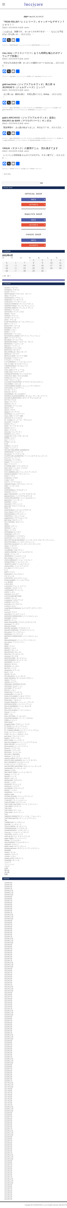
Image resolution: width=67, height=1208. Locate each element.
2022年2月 (8, 983)
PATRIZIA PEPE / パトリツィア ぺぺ (18, 704)
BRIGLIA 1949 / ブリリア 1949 (15, 356)
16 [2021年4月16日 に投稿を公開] (42, 265)
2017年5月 (8, 1097)
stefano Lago (9, 794)
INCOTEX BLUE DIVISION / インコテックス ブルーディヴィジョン (29, 540)
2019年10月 (8, 1039)
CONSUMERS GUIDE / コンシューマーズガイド (22, 386)
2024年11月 (8, 917)
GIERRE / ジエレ (10, 502)
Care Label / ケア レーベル (14, 370)
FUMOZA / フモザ (11, 478)
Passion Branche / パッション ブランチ (19, 702)
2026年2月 (8, 887)
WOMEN (7, 850)
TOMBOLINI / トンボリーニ (14, 822)
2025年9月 (8, 897)
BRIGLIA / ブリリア (11, 354)
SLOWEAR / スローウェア (14, 788)
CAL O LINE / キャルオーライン (16, 364)
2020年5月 (8, 1025)
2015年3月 (8, 1149)
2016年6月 (8, 1119)
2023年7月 (8, 949)
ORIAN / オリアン (11, 682)
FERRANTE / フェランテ (13, 452)
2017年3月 (8, 1101)
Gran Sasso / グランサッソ (14, 512)
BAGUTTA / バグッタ (12, 326)
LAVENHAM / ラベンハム (13, 590)
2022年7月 (8, 973)
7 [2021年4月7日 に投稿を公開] (24, 263)
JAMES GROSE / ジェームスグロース (18, 552)
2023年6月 (8, 951)
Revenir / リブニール (12, 748)
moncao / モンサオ (11, 656)
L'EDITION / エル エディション (16, 578)
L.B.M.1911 (8, 584)
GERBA (7, 488)
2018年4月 (8, 1075)
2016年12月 (8, 1107)
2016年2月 (8, 1127)
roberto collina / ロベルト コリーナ (17, 758)
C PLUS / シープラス (12, 360)
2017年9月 (8, 1089)
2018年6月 (8, 1071)
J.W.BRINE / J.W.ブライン (14, 550)
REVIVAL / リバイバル (12, 752)
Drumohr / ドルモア (11, 422)
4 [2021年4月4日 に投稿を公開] (60, 260)
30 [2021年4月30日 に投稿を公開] (42, 271)
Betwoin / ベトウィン (12, 346)
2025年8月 (8, 899)
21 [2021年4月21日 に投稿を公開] (25, 268)
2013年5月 (8, 1193)
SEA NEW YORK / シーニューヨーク (18, 772)
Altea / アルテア (10, 296)
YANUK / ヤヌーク (15, 168)
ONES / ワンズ (10, 680)
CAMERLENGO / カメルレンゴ (16, 366)
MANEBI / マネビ (10, 618)
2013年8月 (8, 1187)
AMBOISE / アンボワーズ (13, 300)
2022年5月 (8, 977)
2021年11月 (8, 989)
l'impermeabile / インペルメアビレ (17, 580)
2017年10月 (8, 1087)
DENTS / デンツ (10, 404)
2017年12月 (8, 1083)
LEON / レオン (9, 592)
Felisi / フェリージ (11, 448)
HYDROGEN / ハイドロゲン (14, 536)
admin (26, 27)
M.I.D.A (7, 610)
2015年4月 (8, 1147)
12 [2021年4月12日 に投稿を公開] (7, 265)
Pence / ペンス (10, 712)
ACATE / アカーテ (11, 288)
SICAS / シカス (10, 782)
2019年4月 (8, 1051)
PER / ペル (8, 714)
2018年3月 (8, 1077)
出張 (6, 868)
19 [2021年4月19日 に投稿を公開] (7, 268)
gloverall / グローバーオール (14, 506)
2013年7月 (8, 1189)
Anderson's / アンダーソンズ (15, 302)
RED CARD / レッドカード (14, 740)
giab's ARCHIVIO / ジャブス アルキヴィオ (22, 108)
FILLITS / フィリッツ (12, 458)
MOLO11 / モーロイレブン (14, 654)
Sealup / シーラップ (11, 774)
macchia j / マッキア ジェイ (14, 614)
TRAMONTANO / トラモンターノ (16, 830)
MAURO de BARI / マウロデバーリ (45, 138)
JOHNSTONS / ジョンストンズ (16, 562)
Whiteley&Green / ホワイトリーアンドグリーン (22, 848)
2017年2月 (8, 1103)
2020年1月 (8, 1033)
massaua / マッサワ (11, 624)
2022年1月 (8, 985)
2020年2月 (8, 1031)
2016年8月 (8, 1115)
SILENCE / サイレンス (12, 784)
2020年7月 (8, 1021)
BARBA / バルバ (10, 330)
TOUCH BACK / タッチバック (15, 826)
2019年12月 (8, 1035)
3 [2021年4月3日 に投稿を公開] (51, 260)
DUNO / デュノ (10, 424)
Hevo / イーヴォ (10, 530)
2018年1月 (8, 1081)
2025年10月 (8, 895)
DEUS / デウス (9, 410)
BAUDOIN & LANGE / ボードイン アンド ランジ (22, 336)
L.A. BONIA (8, 582)
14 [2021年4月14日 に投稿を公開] (25, 265)
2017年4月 (8, 1099)
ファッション (9, 864)
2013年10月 (8, 1183)
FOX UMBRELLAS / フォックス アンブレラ (20, 472)
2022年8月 (8, 971)
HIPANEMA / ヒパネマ (12, 532)
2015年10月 (8, 1135)
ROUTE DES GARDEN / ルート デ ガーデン (20, 760)
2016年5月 (8, 1121)
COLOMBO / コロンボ (12, 384)
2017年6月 (8, 1095)
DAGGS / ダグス (10, 392)
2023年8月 (8, 947)
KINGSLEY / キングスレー (14, 574)
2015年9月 (8, 1137)
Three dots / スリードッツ (14, 812)
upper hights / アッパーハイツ (15, 838)
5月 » (9, 276)
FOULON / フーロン (11, 470)
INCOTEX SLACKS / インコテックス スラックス (22, 544)
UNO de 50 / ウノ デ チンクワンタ (17, 836)
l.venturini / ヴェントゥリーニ (15, 586)
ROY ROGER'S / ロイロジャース (16, 762)
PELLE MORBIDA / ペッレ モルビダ (17, 706)
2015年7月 (8, 1141)
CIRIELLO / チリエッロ (13, 378)
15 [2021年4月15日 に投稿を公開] (33, 265)
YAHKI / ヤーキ (10, 852)
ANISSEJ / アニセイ (11, 310)
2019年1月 (8, 1057)
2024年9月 (8, 921)
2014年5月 (8, 1169)
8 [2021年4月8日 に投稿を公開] (33, 263)
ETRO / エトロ (9, 442)
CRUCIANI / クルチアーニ (14, 388)
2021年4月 (8, 1003)
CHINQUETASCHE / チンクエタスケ (18, 374)
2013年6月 (8, 1191)
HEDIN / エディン (11, 526)
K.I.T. (6, 570)
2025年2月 (8, 911)
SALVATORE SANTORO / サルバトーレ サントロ (22, 766)
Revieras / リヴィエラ (12, 750)
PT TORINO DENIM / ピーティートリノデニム (21, 730)
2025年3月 (8, 909)
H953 (6, 524)
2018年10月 (8, 1063)
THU (6, 814)
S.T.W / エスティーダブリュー (15, 764)
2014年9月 (8, 1161)
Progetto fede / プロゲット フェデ (17, 724)
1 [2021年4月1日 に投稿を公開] (33, 260)
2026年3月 (8, 885)
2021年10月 (8, 991)
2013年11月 (8, 1181)
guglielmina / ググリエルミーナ (16, 518)
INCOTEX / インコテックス (14, 538)
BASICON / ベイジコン (13, 334)
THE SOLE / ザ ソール (12, 810)
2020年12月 (8, 1011)
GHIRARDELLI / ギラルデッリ (15, 490)
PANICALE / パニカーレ (13, 692)
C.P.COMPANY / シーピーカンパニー (18, 362)
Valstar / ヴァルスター (12, 840)
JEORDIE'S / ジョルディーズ (44, 108)
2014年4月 (8, 1171)
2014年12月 (8, 1155)
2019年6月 (8, 1047)
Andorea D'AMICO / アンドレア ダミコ (18, 304)
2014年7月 (8, 1165)
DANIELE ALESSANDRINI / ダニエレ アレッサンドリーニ (26, 396)
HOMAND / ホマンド (12, 534)
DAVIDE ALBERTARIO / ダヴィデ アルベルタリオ (22, 398)
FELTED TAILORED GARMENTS (16, 450)
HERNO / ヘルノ (10, 528)
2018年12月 (8, 1059)
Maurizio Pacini (10, 626)
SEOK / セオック (10, 778)
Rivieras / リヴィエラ (12, 756)
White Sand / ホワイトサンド (15, 846)
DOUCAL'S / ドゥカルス (13, 418)
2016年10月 (8, 1111)
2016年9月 (8, 1113)
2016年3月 (8, 1125)
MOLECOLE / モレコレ (13, 652)
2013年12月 (8, 1179)
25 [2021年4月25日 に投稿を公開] (60, 268)
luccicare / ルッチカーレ (13, 604)
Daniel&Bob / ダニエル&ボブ (15, 394)
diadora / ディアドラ (12, 412)
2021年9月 (8, 993)
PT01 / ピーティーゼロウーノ (15, 732)
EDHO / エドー (10, 428)
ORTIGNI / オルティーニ (13, 686)
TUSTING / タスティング (13, 834)
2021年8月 (8, 995)
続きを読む (27, 34)
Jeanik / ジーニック (11, 554)
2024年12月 (8, 915)
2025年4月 (8, 907)
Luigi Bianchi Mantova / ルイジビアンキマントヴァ (23, 608)
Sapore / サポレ (10, 770)
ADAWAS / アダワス (12, 290)
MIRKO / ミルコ (10, 648)
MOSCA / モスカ (10, 664)
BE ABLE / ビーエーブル (13, 340)
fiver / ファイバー (10, 464)
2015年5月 (8, 1145)
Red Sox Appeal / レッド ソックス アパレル (20, 742)
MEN (6, 638)
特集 (6, 874)
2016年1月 (8, 1129)
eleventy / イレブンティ (13, 432)
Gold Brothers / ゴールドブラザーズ (17, 510)
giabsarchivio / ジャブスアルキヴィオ (18, 496)
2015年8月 (8, 1139)
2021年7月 (8, 997)
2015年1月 (8, 1153)
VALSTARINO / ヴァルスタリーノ (16, 842)
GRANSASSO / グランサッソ (15, 514)
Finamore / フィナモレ (12, 460)
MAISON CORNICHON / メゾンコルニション (21, 616)
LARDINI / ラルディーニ (13, 588)
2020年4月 (8, 1027)
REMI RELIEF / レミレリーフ (18, 45)
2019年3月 (8, 1053)
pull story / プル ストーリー (14, 736)
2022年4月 (8, 979)
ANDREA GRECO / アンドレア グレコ (18, 308)
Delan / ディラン (10, 402)
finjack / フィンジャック (13, 462)
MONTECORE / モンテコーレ (15, 658)
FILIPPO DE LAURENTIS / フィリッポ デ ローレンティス (25, 456)
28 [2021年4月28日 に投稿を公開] (25, 271)
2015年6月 (8, 1143)
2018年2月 (8, 1079)
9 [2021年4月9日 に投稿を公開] (42, 263)
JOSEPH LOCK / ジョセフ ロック (17, 564)
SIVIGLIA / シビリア (11, 786)
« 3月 (4, 276)
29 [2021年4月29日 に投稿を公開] (33, 271)
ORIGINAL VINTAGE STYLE (15, 684)
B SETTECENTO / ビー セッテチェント (19, 322)
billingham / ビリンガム (13, 348)
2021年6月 (8, 999)
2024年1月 (8, 937)
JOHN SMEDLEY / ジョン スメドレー (18, 560)
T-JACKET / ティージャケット (15, 800)
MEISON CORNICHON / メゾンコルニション (21, 636)
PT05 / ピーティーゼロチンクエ (16, 734)
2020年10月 (8, 1015)
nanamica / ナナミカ (12, 670)
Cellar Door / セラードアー (14, 372)
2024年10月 (8, 919)
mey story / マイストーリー (18, 76)
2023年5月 (8, 953)
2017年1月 (8, 1105)
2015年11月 (8, 1133)
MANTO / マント (10, 620)
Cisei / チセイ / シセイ (12, 380)
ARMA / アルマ (10, 314)
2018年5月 (8, 1073)
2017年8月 (8, 1091)
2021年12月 (8, 987)
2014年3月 (8, 1173)
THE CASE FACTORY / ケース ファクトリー (21, 804)
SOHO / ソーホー (10, 790)
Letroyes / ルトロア (11, 594)
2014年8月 (8, 1163)
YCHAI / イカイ (10, 856)
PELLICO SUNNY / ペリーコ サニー (17, 710)
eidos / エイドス (10, 430)
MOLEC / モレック (11, 650)
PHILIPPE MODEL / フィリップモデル (18, 718)
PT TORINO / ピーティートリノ (16, 728)
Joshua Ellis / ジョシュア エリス (16, 566)
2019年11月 (8, 1037)
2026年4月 (8, 883)
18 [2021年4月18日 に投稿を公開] (60, 265)
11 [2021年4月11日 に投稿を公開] (60, 263)
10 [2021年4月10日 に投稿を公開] (51, 263)
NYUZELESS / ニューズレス (15, 676)
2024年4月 (8, 931)
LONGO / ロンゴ (10, 598)
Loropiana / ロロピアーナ (13, 600)
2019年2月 (8, 1055)
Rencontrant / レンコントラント (16, 746)
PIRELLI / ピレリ (10, 720)
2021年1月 (8, 1009)
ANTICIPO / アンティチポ (14, 312)
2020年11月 (8, 1013)
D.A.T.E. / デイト (10, 390)
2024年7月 (8, 925)
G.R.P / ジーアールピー (13, 482)
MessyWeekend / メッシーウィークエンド (20, 640)
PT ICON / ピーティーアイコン (16, 726)
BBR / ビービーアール (12, 338)
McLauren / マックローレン (14, 632)
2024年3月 (8, 933)
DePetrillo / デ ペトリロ (13, 406)
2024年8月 (8, 923)
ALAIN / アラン (10, 292)
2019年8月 (8, 1043)
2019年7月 (8, 1045)
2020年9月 (8, 1017)
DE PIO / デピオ (10, 400)
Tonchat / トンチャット (13, 824)
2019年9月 (8, 1041)
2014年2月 (8, 1175)
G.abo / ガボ (9, 480)
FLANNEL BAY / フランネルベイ (16, 466)
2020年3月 (8, 1029)
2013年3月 (8, 1197)
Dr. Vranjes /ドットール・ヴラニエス (18, 420)
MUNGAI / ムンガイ (11, 666)
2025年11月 (8, 893)
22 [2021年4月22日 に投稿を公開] (33, 268)
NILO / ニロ (8, 672)
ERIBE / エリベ (10, 438)
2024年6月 (8, 927)
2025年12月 (8, 891)
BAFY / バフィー (10, 324)
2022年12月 (8, 963)
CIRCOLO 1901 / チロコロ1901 (16, 376)
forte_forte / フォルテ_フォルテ (16, 468)
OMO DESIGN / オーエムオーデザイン (18, 678)
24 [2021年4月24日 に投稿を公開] (51, 268)
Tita (5, 820)
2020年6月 (8, 1023)
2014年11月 (8, 1157)
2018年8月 (8, 1067)
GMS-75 (7, 508)
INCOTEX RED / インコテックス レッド (19, 542)
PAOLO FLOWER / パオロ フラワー (17, 696)
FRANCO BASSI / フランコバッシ (17, 474)
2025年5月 (8, 905)
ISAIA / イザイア (10, 546)
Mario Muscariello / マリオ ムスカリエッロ (20, 622)
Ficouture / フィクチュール (14, 454)
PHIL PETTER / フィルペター (15, 716)
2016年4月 (8, 1123)
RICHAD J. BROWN (11, 754)
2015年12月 (8, 1131)
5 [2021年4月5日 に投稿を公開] (6, 263)
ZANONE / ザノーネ (11, 860)
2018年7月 (8, 1069)
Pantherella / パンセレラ (13, 694)
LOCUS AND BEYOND (13, 596)
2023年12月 (8, 939)
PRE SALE (8, 722)
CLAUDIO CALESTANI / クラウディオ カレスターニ (23, 382)
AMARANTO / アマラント (14, 298)
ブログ (6, 866)
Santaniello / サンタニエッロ (15, 768)
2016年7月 (8, 1117)
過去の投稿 (6, 174)
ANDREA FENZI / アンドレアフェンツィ (19, 306)
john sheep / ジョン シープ (14, 558)
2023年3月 (8, 957)
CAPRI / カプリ (10, 368)
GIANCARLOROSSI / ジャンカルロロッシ (20, 498)
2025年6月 (8, 903)
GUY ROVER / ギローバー (14, 522)
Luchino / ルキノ (10, 606)
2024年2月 (8, 935)
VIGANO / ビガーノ (11, 844)
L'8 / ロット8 (9, 576)
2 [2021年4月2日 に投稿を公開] (42, 260)
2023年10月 (8, 943)
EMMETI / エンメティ (12, 434)
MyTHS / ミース (10, 668)
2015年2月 (8, 1151)
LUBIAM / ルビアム (11, 602)
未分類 (29, 76)
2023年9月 (8, 945)
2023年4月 (8, 955)
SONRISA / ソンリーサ (13, 792)
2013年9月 (8, 1185)
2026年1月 (8, 889)
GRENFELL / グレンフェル (14, 516)
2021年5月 (8, 1001)
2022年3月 (8, 981)
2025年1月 (8, 913)
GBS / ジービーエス (11, 486)
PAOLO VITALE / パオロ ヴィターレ (17, 698)
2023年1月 (8, 961)
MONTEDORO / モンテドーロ (15, 660)
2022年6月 (8, 975)
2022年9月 (8, 969)
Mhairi (6, 644)
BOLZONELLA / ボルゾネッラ (15, 352)
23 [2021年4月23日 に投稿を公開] (42, 268)
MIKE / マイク (9, 646)
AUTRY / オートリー (12, 318)
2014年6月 (8, 1167)
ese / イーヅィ (9, 440)
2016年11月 (8, 1109)
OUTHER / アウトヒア (12, 688)
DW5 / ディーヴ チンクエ (13, 426)
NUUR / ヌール (10, 674)
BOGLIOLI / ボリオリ (12, 350)
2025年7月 (8, 901)
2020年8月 (8, 1019)
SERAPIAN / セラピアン (13, 780)
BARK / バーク (9, 332)
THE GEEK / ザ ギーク (12, 806)
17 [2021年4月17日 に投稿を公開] (51, 265)
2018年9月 (8, 1065)
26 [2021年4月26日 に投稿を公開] (7, 271)
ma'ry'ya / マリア (10, 612)
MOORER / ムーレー (12, 662)
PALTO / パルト (10, 690)
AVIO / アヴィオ (10, 320)
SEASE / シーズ (10, 776)
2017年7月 (8, 1093)
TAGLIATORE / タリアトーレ (15, 802)
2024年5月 (8, 929)
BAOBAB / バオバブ (11, 328)
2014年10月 (8, 1159)
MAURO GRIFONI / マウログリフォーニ (19, 630)
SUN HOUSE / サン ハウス (14, 798)
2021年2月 (8, 1007)
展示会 (6, 870)
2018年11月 (8, 1061)
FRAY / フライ (9, 476)
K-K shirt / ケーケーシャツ (14, 568)
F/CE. (6, 444)
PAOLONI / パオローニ (12, 700)
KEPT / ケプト (9, 572)
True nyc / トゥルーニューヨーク (16, 832)
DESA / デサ (9, 408)
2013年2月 (8, 1199)
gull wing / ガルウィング (13, 520)
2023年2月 (8, 959)
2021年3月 (8, 1005)
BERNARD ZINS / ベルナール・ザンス (18, 342)
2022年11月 (8, 965)
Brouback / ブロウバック (13, 358)
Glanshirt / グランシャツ (13, 504)
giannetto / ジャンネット (13, 500)
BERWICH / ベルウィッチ (14, 344)
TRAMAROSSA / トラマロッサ (15, 828)
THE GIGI (8, 808)
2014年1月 (8, 1177)
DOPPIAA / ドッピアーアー (14, 414)
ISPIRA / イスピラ (11, 548)
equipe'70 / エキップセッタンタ (16, 436)
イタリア (7, 862)
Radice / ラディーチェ (12, 738)
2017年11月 (8, 1085)
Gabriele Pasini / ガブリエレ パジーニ (18, 484)
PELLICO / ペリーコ (12, 708)
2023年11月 (8, 941)
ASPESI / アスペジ (11, 316)
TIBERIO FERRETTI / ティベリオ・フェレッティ (22, 816)
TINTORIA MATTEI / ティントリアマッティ (20, 818)
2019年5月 (8, 1049)
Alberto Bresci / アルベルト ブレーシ (18, 294)
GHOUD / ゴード (10, 492)
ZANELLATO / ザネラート (14, 858)
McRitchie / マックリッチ (13, 634)
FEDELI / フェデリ (11, 446)
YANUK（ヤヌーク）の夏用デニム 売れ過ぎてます (30, 148)
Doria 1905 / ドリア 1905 (13, 416)
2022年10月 (8, 967)
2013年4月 (8, 1195)
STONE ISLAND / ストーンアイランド (18, 796)
